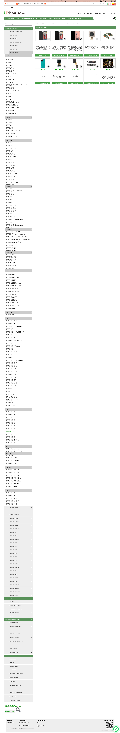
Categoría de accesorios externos (57, 18)
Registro (95, 3)
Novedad (78, 18)
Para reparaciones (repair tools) (28, 18)
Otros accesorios (42, 18)
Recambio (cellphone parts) (12, 18)
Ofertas (71, 18)
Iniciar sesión (102, 3)
